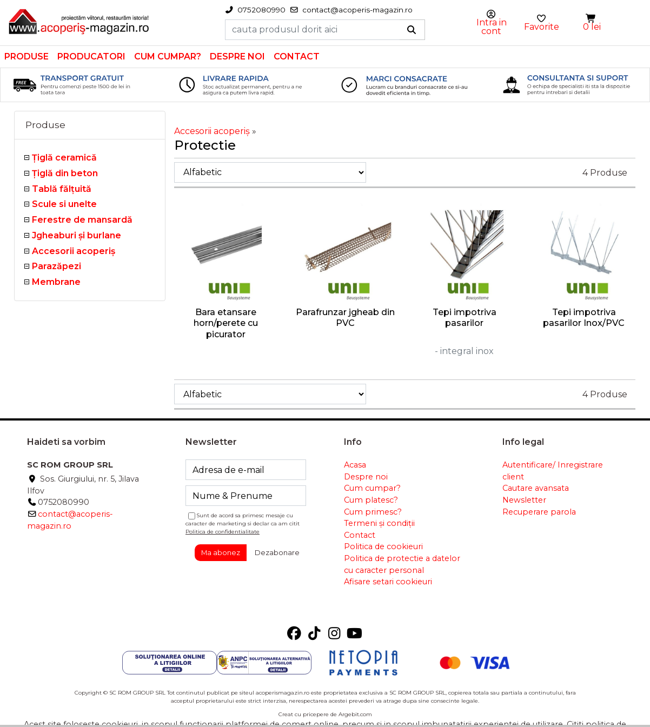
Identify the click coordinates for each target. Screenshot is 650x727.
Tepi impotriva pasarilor (464, 318)
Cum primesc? (373, 512)
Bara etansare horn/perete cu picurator (226, 323)
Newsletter (524, 500)
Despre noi (237, 56)
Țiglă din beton (65, 173)
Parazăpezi (56, 266)
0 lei (592, 27)
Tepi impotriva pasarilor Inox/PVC (584, 318)
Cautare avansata (535, 488)
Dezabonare (277, 552)
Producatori (91, 56)
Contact (297, 56)
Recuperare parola (539, 512)
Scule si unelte (64, 204)
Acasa (355, 465)
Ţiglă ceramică (64, 157)
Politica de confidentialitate (222, 531)
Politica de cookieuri (383, 546)
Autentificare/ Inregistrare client (552, 471)
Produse (26, 56)
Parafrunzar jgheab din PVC (345, 318)
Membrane (56, 282)
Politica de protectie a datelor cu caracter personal (402, 564)
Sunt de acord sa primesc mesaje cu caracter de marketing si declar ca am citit (242, 523)
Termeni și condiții (379, 523)
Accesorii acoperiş (73, 251)
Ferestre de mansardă (82, 220)
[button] (592, 19)
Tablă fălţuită (61, 189)
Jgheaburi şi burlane (76, 235)
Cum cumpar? (167, 56)
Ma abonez (220, 552)
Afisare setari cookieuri (388, 581)
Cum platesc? (371, 500)
